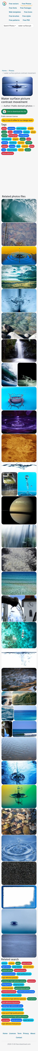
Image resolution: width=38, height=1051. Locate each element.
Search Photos (9, 26)
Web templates (15, 12)
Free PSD (26, 20)
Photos (11, 70)
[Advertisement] (19, 49)
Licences (12, 1033)
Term (19, 1033)
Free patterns (14, 20)
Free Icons (28, 12)
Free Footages (25, 8)
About (32, 1033)
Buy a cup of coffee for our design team (18, 120)
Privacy (26, 1033)
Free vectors (14, 4)
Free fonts (13, 8)
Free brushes (14, 16)
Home (4, 70)
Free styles (26, 16)
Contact (19, 1037)
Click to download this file (14, 112)
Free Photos (26, 4)
